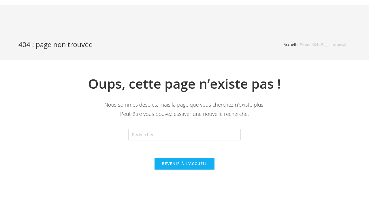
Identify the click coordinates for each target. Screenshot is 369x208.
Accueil (290, 44)
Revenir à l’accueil (184, 163)
